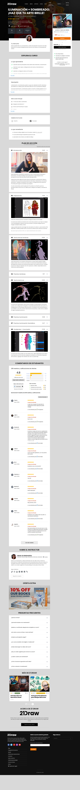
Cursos (26, 3)
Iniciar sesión (67, 4)
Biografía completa (17, 576)
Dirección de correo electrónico (40, 744)
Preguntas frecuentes (13, 750)
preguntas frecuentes (65, 64)
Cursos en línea (11, 762)
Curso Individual (62, 47)
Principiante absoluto (41, 693)
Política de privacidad (12, 760)
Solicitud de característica (14, 754)
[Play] (29, 162)
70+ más (66, 31)
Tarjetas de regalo (12, 766)
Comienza (62, 38)
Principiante (17, 693)
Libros (31, 3)
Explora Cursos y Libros (29, 724)
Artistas (36, 3)
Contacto (10, 756)
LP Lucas (12, 699)
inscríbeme (33, 749)
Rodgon (32, 699)
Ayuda (41, 3)
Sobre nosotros (51, 4)
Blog (46, 3)
